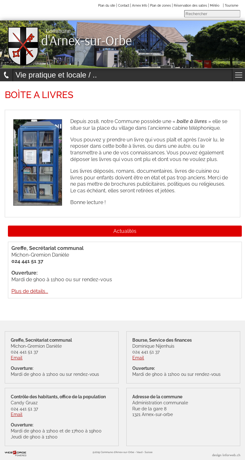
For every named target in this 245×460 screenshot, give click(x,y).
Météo (214, 5)
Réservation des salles (190, 5)
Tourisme (231, 5)
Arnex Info (139, 5)
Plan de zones (160, 5)
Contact (123, 5)
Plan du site (106, 5)
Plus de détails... (29, 291)
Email (16, 357)
